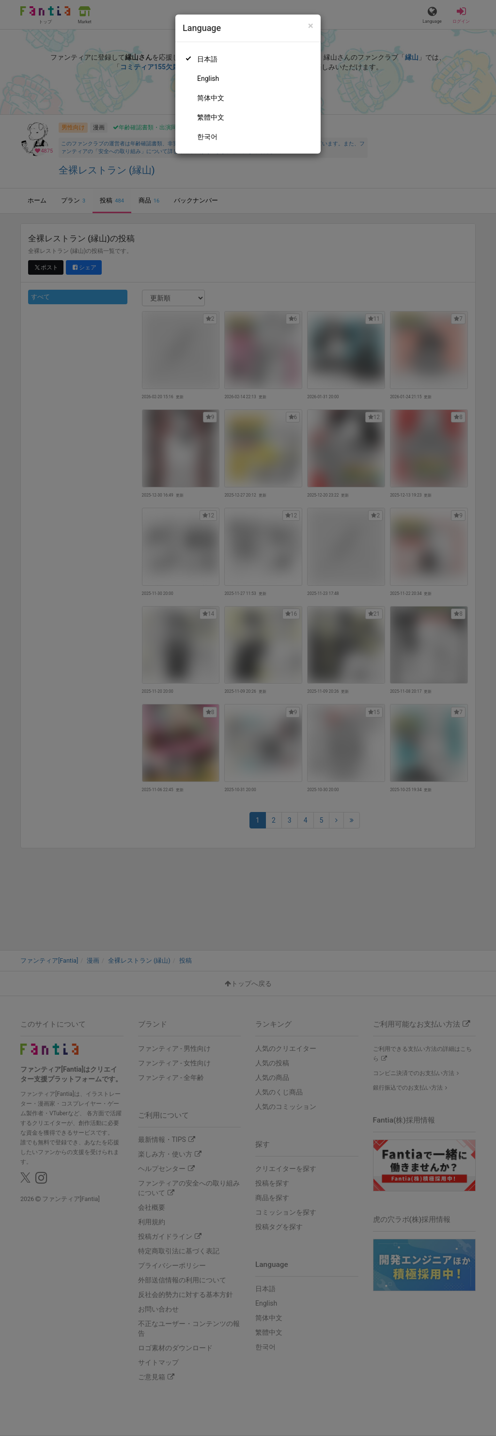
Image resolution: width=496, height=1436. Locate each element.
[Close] (310, 26)
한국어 (207, 136)
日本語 (207, 59)
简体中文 (210, 98)
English (208, 78)
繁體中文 (210, 117)
